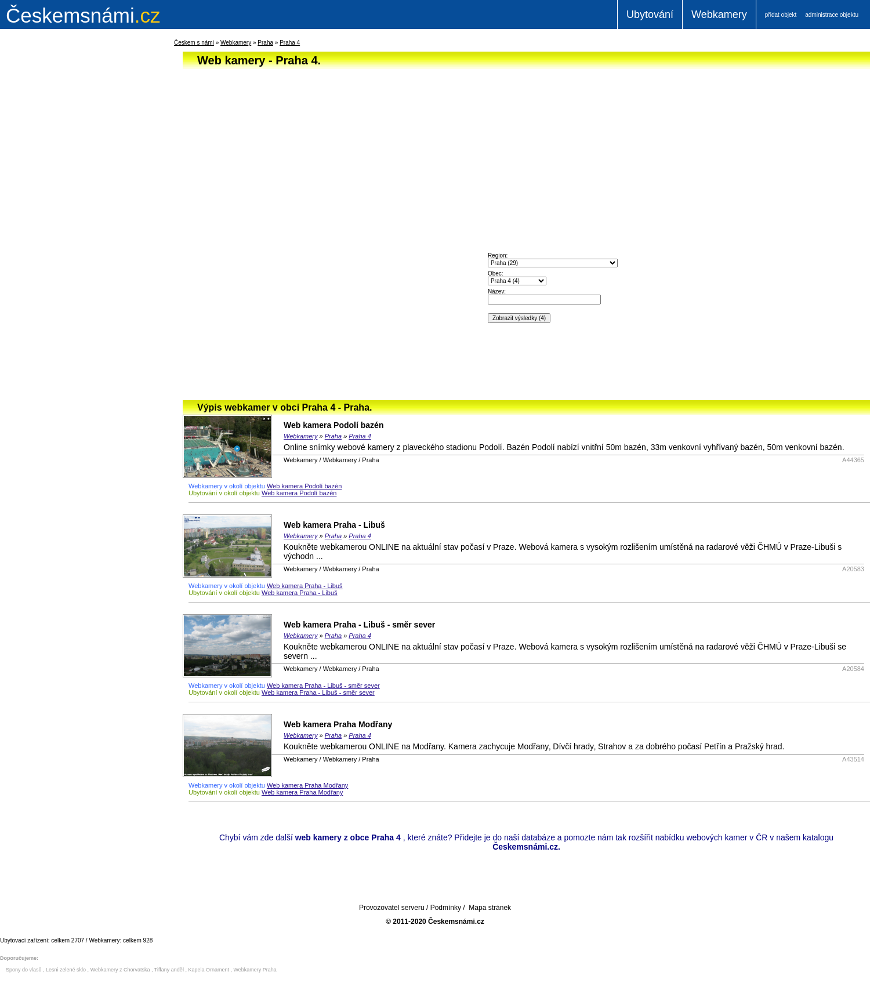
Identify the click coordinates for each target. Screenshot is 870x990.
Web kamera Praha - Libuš (334, 525)
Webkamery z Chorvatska (120, 970)
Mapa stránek (490, 908)
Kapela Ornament (208, 970)
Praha (265, 42)
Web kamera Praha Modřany (338, 724)
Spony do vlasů (24, 970)
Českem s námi (194, 42)
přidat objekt (780, 15)
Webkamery (719, 14)
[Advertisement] (70, 223)
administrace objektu (831, 15)
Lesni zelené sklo (66, 970)
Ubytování (649, 14)
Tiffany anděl (169, 970)
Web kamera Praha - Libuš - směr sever (359, 624)
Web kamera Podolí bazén (333, 425)
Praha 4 (290, 42)
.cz (83, 15)
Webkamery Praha (255, 970)
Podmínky (445, 908)
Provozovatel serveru (392, 908)
